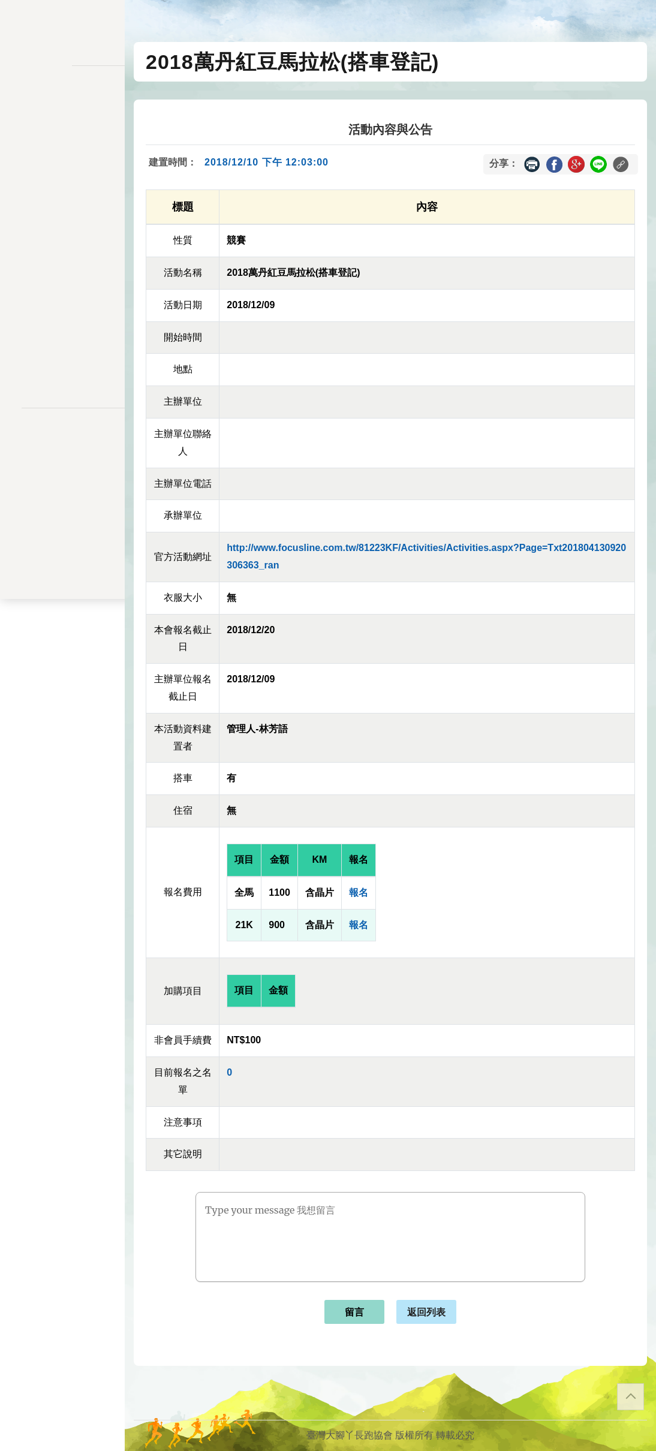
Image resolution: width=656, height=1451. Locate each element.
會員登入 (62, 374)
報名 (358, 892)
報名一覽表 (62, 179)
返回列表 (426, 1312)
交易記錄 (62, 279)
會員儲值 (62, 204)
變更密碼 (62, 229)
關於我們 (62, 342)
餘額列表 (62, 303)
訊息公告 (62, 141)
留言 (354, 1312)
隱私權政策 (62, 446)
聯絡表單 (62, 465)
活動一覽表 (62, 117)
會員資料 (62, 254)
